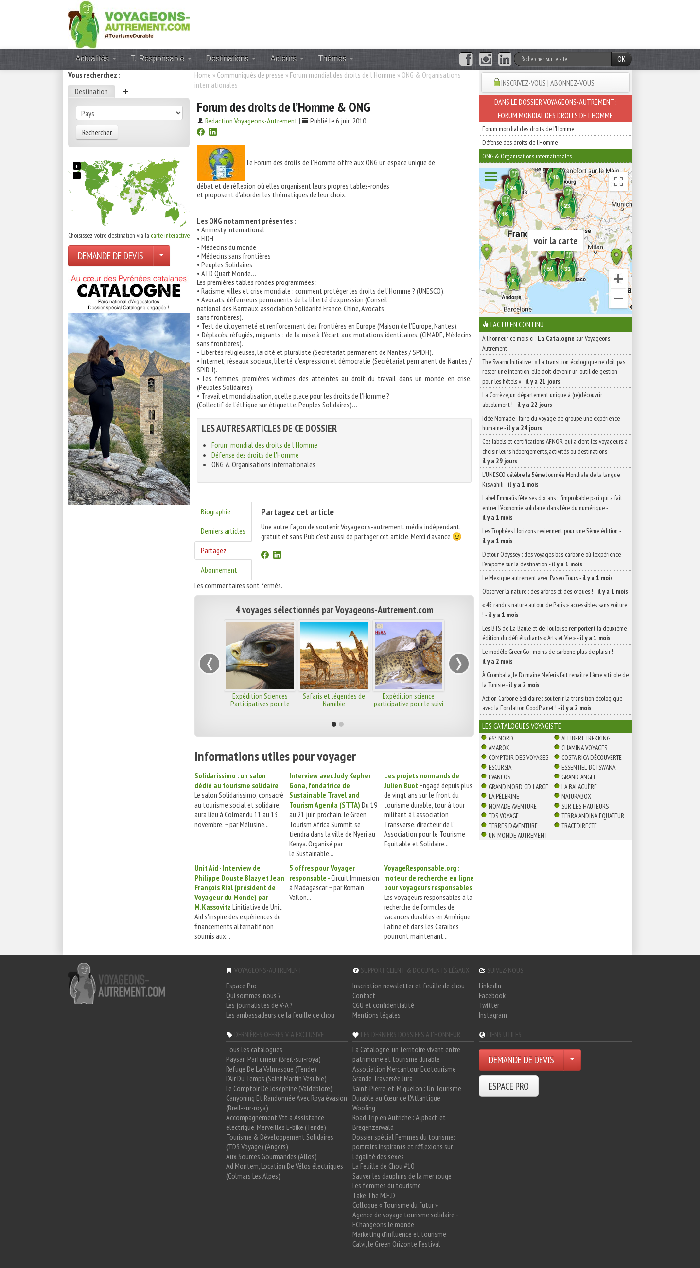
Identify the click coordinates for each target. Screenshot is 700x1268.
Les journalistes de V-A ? (259, 1005)
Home (202, 75)
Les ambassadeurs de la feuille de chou (280, 1015)
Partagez (214, 550)
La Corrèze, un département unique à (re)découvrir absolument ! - (542, 399)
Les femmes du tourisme (386, 1185)
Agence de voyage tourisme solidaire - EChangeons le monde (405, 1219)
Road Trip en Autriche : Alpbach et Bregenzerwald (399, 1122)
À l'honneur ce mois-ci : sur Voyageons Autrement (546, 343)
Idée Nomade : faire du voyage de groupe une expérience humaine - (551, 423)
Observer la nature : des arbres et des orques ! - (555, 591)
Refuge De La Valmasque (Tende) (271, 1069)
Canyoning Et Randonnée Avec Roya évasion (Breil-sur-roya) (286, 1102)
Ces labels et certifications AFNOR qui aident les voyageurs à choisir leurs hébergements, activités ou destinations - (555, 451)
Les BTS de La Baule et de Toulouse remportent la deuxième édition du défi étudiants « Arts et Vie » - (554, 633)
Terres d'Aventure (513, 825)
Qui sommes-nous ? (253, 995)
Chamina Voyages (584, 747)
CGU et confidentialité (383, 1005)
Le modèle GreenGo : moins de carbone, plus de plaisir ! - (549, 656)
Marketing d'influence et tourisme (399, 1234)
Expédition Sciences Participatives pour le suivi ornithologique (260, 703)
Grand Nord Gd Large (518, 786)
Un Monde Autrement (518, 835)
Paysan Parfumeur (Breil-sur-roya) (273, 1059)
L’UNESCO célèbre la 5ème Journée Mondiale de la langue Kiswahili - (551, 479)
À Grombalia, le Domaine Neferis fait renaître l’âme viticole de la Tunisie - (555, 679)
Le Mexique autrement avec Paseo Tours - (547, 577)
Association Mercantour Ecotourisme (404, 1069)
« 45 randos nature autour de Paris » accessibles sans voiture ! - (554, 609)
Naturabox (576, 796)
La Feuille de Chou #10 (383, 1166)
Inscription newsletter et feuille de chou (408, 985)
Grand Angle (578, 777)
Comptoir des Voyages (518, 757)
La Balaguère (579, 786)
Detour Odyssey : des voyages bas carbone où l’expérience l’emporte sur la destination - (551, 559)
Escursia (500, 767)
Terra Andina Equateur (592, 815)
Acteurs (287, 58)
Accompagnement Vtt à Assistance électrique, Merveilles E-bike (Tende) (276, 1122)
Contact (363, 995)
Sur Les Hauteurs (585, 806)
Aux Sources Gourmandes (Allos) (271, 1156)
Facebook (492, 995)
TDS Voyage (504, 815)
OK (621, 59)
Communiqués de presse (250, 75)
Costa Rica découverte (591, 757)
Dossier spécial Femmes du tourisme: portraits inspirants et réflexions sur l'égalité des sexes (403, 1146)
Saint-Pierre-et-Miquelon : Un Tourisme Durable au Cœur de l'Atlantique (406, 1093)
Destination (91, 91)
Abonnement (219, 570)
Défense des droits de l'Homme (255, 454)
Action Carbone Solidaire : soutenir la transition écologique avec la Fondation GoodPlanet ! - (552, 703)
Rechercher (97, 132)
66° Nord (501, 738)
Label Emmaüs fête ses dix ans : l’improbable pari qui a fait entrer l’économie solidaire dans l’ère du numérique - (552, 507)
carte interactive (170, 235)
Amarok (499, 747)
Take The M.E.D (373, 1195)
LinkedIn (490, 985)
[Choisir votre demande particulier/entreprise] (161, 255)
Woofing (363, 1107)
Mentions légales (376, 1015)
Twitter (489, 1005)
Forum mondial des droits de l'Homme (343, 75)
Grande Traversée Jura (382, 1078)
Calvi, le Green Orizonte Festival (396, 1244)
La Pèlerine (504, 796)
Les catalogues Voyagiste (521, 726)
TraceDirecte (579, 825)
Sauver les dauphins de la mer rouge (402, 1175)
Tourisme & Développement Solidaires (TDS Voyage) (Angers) (279, 1141)
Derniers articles (223, 531)
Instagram (493, 1015)
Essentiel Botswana (588, 767)
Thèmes (335, 58)
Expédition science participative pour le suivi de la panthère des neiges (408, 703)
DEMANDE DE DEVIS (110, 255)
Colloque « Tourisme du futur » (395, 1205)
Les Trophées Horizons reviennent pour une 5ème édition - (551, 536)
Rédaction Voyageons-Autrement (251, 120)
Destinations (231, 58)
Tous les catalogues (254, 1049)
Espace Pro (241, 985)
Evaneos (499, 777)
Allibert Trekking (585, 738)
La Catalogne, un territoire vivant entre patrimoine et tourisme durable (406, 1054)
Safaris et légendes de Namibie (334, 699)
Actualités (95, 58)
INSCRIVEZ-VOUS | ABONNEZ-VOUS (548, 83)
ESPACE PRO (509, 1086)
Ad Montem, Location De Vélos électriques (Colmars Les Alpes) (284, 1170)
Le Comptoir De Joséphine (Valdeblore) (279, 1088)
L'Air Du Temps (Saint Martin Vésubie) (276, 1078)
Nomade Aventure (513, 806)
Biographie (215, 511)
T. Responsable (161, 58)
